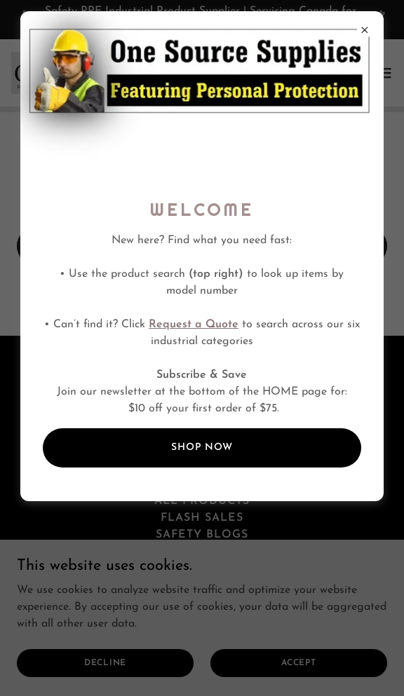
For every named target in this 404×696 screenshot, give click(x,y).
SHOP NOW (202, 447)
